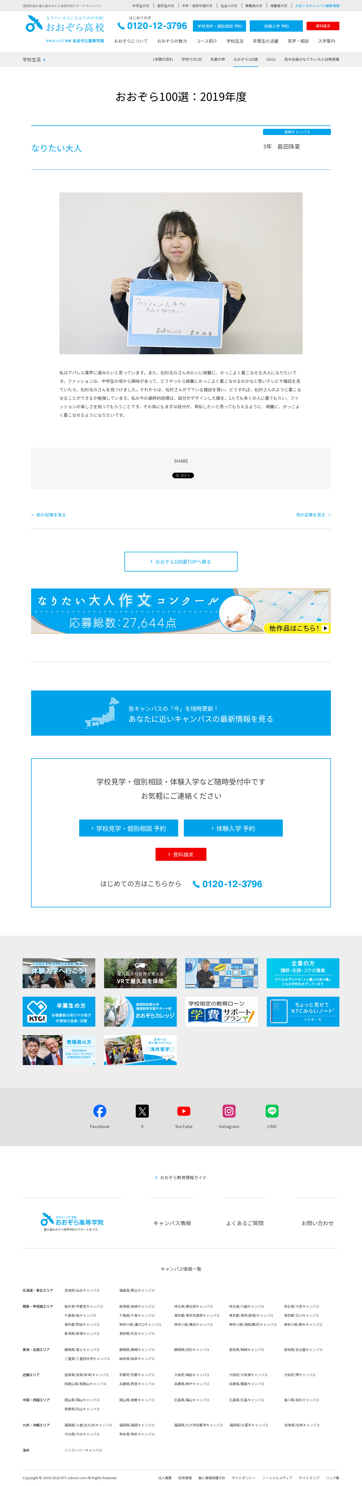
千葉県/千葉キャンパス (137, 1315)
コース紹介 (206, 41)
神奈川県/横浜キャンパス (193, 1324)
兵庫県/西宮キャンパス (137, 1383)
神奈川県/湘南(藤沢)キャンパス (253, 1324)
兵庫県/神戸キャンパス (192, 1383)
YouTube (184, 1126)
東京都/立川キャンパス (301, 1315)
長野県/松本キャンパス (137, 1333)
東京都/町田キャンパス (82, 1324)
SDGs (271, 59)
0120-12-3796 (152, 27)
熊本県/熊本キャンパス (137, 1433)
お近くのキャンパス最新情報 (317, 5)
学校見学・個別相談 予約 (219, 26)
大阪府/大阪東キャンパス (248, 1374)
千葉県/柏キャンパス (80, 1315)
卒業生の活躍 (265, 41)
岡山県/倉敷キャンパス (137, 1399)
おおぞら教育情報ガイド (183, 1177)
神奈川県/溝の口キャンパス (140, 1324)
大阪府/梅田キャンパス (192, 1374)
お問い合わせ (317, 1223)
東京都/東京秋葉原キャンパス (197, 1315)
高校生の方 (165, 5)
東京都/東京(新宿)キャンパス (251, 1315)
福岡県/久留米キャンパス (249, 1424)
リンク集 (332, 1477)
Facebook (100, 1126)
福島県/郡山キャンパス (137, 1290)
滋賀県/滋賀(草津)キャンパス (86, 1374)
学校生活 (235, 41)
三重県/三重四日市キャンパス (87, 1358)
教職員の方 (253, 5)
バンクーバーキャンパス (83, 1450)
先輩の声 (217, 59)
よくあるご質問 (245, 1223)
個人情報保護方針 (211, 1477)
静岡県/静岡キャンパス (137, 1349)
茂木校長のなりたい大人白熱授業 (311, 59)
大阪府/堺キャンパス (300, 1374)
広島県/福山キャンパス (192, 1399)
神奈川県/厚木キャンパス (303, 1324)
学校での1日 (192, 59)
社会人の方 (229, 5)
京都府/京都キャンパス (137, 1374)
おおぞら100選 (246, 59)
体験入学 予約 (276, 26)
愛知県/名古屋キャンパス (303, 1349)
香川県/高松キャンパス (301, 1399)
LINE (272, 1126)
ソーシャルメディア (277, 1477)
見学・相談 (298, 41)
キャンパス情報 (172, 1223)
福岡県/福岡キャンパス (137, 1424)
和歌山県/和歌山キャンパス (85, 1383)
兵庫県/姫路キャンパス (246, 1383)
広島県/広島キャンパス (246, 1399)
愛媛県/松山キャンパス (82, 1408)
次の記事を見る (311, 515)
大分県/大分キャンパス (82, 1433)
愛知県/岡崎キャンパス (246, 1349)
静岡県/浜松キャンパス (192, 1349)
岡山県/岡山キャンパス (82, 1399)
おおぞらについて (131, 41)
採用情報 (185, 1477)
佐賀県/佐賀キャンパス (302, 1424)
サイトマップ (309, 1477)
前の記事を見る (51, 515)
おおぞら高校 (65, 29)
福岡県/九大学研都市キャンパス (198, 1424)
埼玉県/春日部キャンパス (193, 1306)
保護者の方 (278, 5)
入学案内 (326, 41)
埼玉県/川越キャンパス (246, 1306)
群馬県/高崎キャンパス (137, 1306)
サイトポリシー (244, 1477)
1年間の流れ (163, 59)
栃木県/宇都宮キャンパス (83, 1306)
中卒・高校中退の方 (197, 5)
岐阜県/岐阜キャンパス (137, 1358)
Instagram (229, 1126)
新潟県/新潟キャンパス (82, 1333)
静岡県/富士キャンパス (82, 1349)
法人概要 (165, 1477)
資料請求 (323, 26)
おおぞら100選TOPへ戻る (183, 561)
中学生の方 (140, 5)
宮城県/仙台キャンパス (82, 1290)
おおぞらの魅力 (172, 41)
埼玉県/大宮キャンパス (301, 1306)
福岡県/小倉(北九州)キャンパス (88, 1424)
